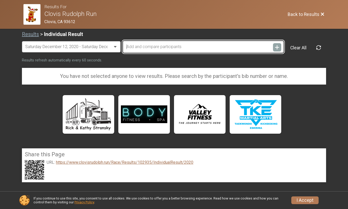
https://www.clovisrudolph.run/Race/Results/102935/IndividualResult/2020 (124, 162)
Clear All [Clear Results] (298, 47)
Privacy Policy (84, 202)
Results (30, 34)
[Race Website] (33, 14)
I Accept (304, 200)
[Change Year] (71, 46)
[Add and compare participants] (203, 46)
